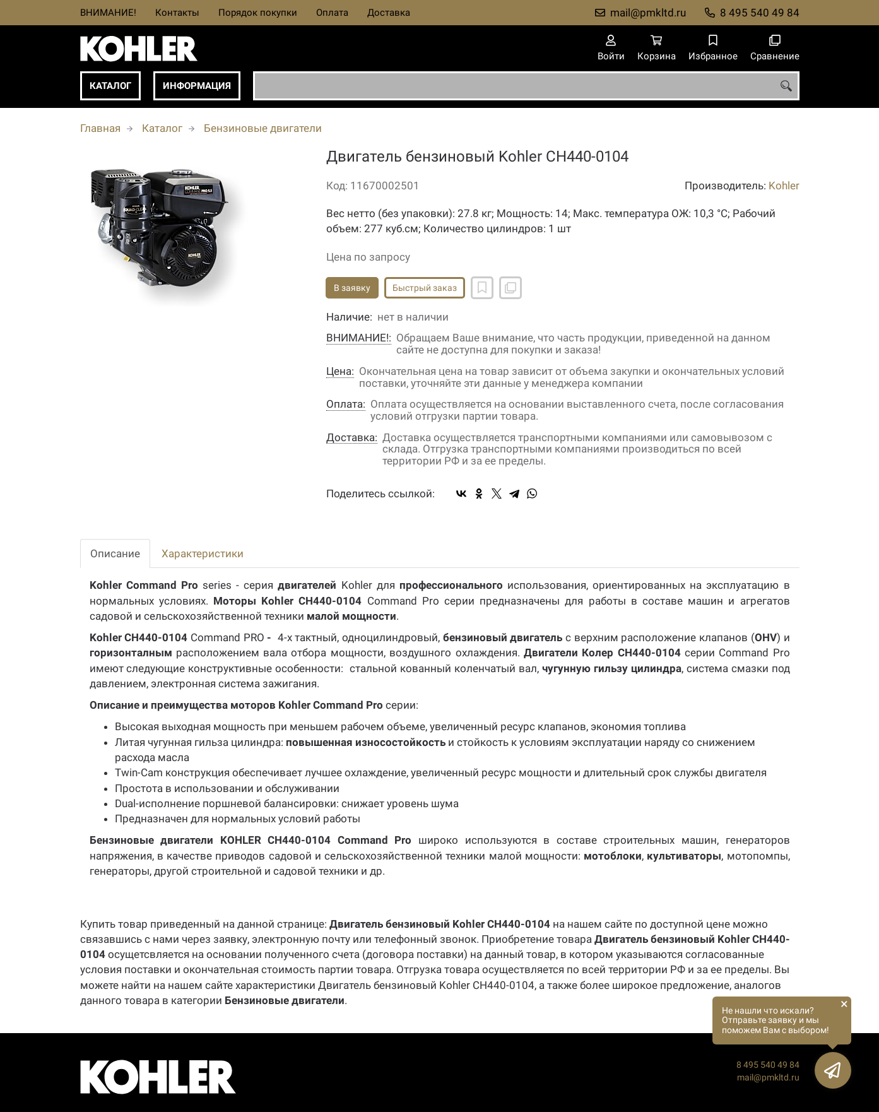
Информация (197, 86)
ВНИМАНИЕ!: (358, 338)
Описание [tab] (115, 553)
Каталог (110, 86)
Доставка (388, 12)
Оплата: (345, 404)
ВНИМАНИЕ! (108, 12)
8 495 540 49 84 (759, 12)
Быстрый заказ (424, 288)
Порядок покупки (257, 12)
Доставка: (351, 438)
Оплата (332, 12)
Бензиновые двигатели (263, 128)
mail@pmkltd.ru (648, 12)
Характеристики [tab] (203, 553)
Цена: (340, 371)
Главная (100, 128)
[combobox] (526, 85)
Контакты (177, 12)
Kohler (784, 185)
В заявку (352, 288)
